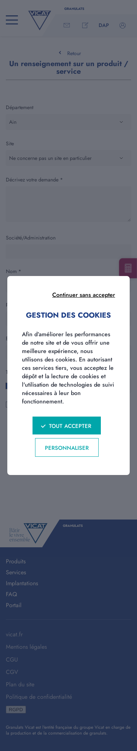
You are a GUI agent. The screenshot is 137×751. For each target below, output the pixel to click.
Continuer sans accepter (83, 295)
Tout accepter (70, 426)
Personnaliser (67, 448)
